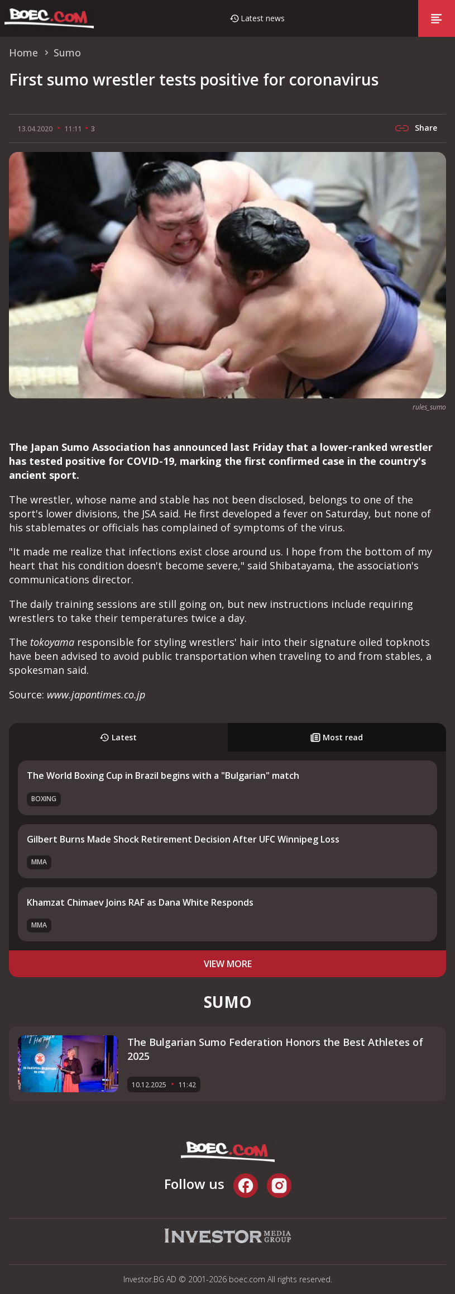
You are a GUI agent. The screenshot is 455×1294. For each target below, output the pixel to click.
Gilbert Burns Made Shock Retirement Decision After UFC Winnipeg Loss (183, 839)
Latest (118, 737)
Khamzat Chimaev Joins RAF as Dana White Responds (140, 902)
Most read (336, 737)
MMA (39, 862)
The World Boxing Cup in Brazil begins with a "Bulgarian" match (163, 775)
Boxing (43, 798)
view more (228, 964)
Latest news (263, 18)
